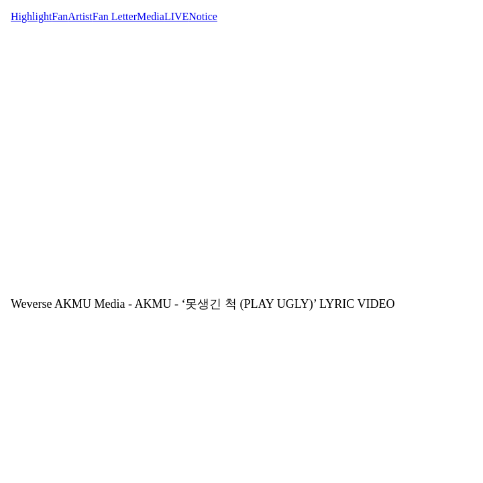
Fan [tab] (60, 16)
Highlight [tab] (31, 16)
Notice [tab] (203, 16)
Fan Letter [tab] (115, 16)
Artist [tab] (80, 16)
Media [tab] (150, 16)
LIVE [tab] (176, 16)
